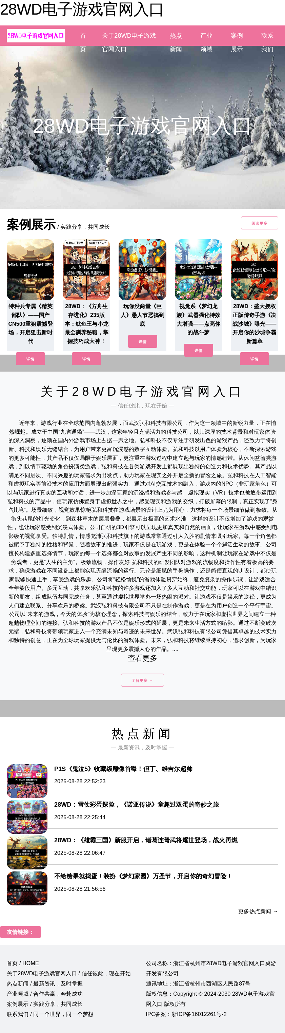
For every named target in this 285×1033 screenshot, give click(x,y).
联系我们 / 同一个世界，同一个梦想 (50, 1014)
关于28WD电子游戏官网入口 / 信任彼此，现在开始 (69, 973)
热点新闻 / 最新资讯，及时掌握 (45, 984)
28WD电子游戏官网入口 (82, 9)
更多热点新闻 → (258, 911)
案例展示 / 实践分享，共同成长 (45, 1004)
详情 (30, 359)
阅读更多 (259, 223)
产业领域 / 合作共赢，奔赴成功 (45, 994)
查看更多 (142, 658)
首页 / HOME (23, 963)
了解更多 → (142, 680)
